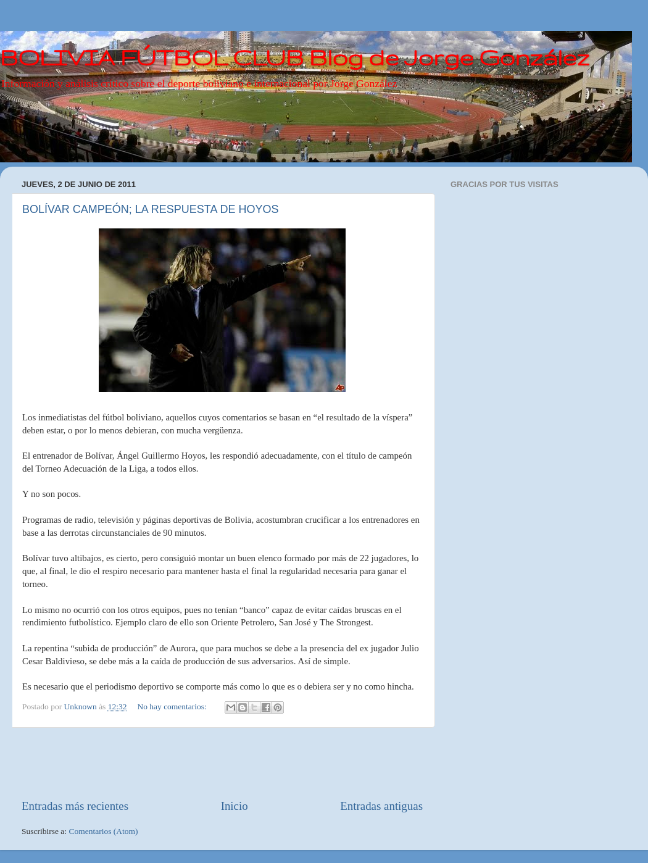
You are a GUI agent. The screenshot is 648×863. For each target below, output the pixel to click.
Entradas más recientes (75, 805)
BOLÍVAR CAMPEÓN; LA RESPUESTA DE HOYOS (150, 209)
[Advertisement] (222, 763)
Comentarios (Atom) (103, 831)
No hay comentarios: (173, 706)
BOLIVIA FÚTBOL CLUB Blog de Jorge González (294, 57)
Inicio (234, 805)
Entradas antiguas (381, 805)
